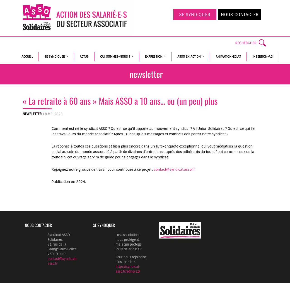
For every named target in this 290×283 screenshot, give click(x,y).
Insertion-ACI (262, 57)
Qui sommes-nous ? (115, 57)
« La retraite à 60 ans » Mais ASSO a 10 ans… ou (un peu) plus (120, 100)
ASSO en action (189, 57)
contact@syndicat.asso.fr (174, 169)
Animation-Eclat (228, 57)
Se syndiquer (194, 14)
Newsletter (32, 114)
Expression (153, 57)
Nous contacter (240, 14)
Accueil (27, 57)
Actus (84, 57)
